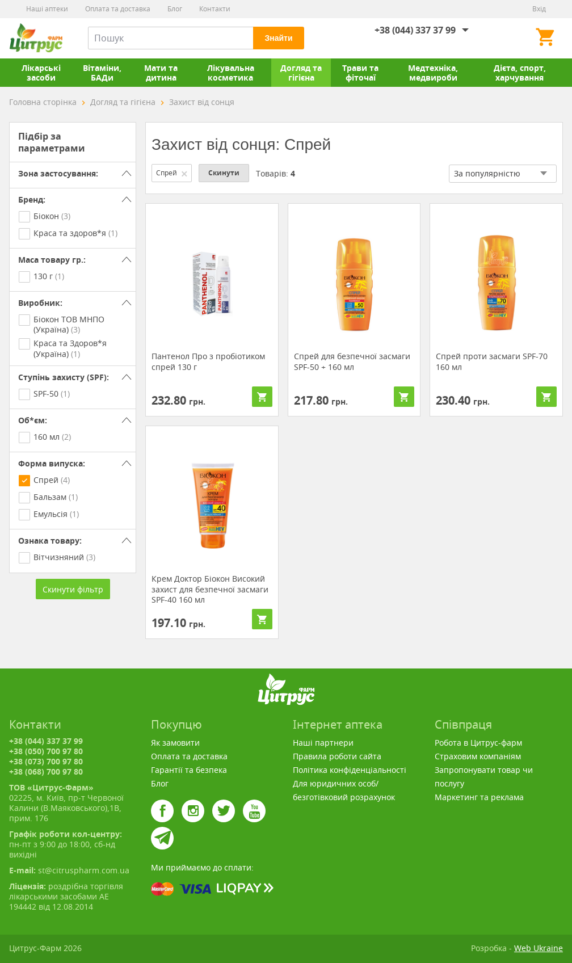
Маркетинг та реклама (479, 797)
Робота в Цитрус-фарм (478, 742)
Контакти (214, 9)
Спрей (172, 173)
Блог (174, 9)
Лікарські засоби (41, 72)
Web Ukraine (538, 948)
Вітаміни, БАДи (102, 72)
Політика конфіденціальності (349, 769)
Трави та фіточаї (360, 72)
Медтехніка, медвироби (433, 72)
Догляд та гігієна (301, 72)
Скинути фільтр (73, 589)
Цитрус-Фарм (35, 38)
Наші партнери (323, 742)
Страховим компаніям (478, 756)
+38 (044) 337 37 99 (415, 30)
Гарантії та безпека (189, 769)
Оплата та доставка (117, 9)
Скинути (223, 173)
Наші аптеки (47, 9)
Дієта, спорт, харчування (520, 72)
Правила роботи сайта (337, 756)
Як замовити (175, 742)
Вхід (539, 9)
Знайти (278, 38)
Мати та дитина (161, 72)
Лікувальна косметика (230, 72)
